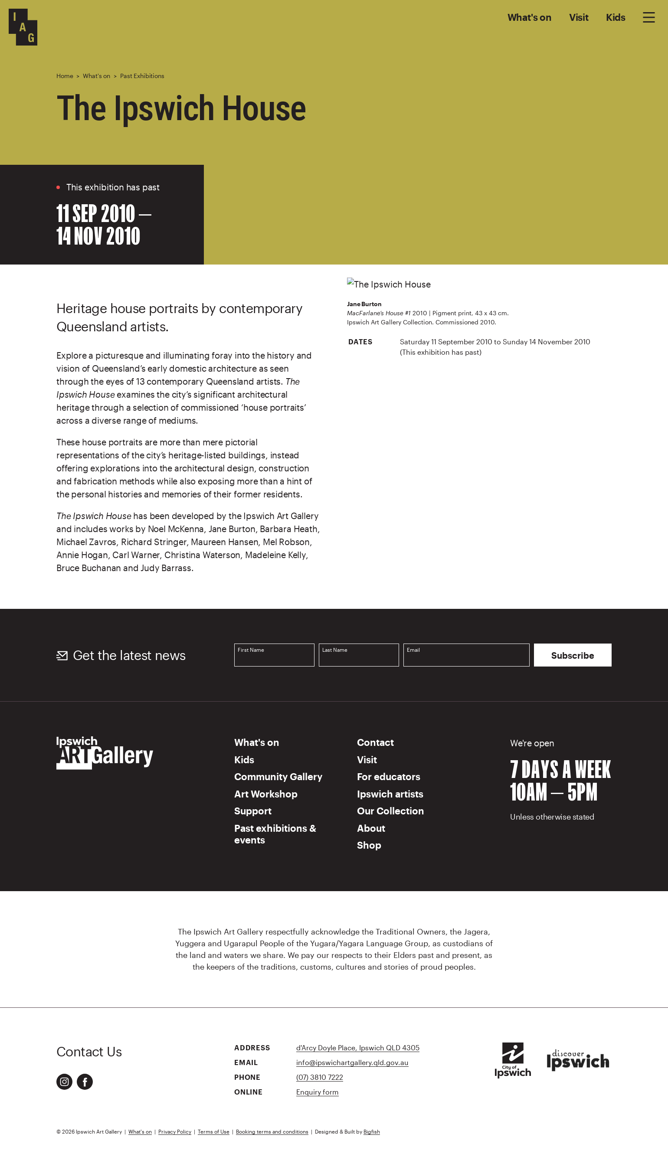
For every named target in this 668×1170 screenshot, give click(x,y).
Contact (375, 742)
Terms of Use (213, 1131)
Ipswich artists (390, 793)
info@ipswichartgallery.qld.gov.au (352, 1062)
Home (64, 75)
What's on (530, 17)
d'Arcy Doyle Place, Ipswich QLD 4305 (357, 1047)
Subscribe (572, 655)
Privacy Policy (174, 1131)
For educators (388, 776)
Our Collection (390, 810)
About (371, 827)
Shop (369, 844)
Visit (579, 17)
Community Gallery (278, 776)
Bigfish (371, 1131)
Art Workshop (266, 793)
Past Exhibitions (142, 75)
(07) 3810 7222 (319, 1077)
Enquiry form (317, 1092)
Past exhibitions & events (275, 834)
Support (253, 810)
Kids (615, 17)
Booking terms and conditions (272, 1131)
